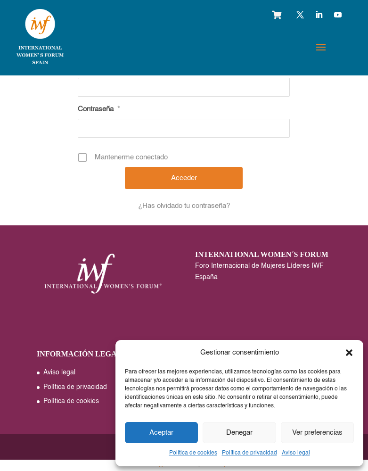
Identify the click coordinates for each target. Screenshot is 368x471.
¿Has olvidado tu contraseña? (184, 205)
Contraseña (99, 109)
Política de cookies (193, 453)
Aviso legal (296, 453)
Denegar (239, 432)
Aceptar (161, 432)
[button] (349, 352)
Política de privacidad (249, 453)
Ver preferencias (317, 432)
